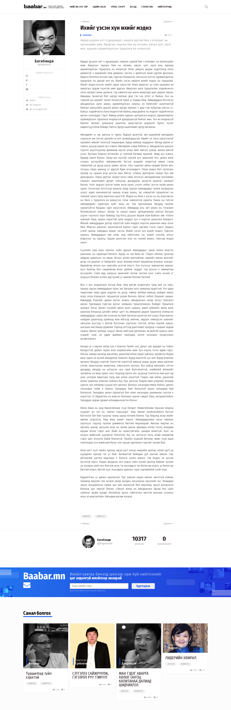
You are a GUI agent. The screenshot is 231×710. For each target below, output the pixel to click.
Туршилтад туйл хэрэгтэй (39, 675)
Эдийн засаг (99, 6)
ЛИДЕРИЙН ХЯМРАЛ (180, 658)
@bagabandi (44, 64)
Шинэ (30, 100)
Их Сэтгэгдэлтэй (36, 109)
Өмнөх (84, 21)
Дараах (168, 21)
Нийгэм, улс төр (79, 6)
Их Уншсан (33, 104)
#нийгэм (86, 516)
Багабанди (87, 35)
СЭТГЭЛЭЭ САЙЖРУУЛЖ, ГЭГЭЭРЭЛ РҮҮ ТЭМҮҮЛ (90, 675)
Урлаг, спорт (118, 6)
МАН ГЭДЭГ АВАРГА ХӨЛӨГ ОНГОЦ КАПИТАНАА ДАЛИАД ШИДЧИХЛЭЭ (135, 679)
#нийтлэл (101, 516)
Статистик (147, 6)
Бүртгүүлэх (143, 586)
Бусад (133, 6)
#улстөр (124, 691)
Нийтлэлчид (165, 6)
